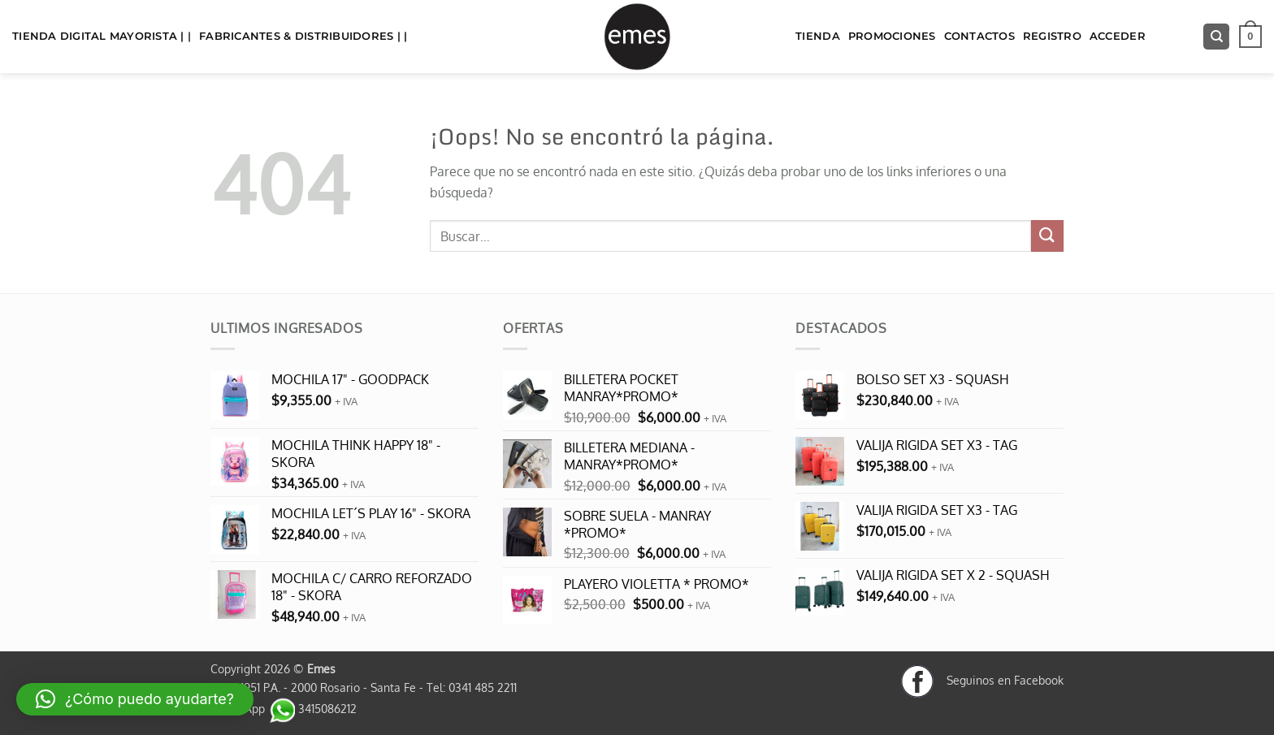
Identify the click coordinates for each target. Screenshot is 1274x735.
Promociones (892, 36)
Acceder (1118, 36)
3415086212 (312, 708)
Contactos (979, 36)
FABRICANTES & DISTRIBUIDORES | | (303, 36)
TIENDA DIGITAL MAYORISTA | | (101, 36)
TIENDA (817, 36)
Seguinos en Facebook (982, 679)
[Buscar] (1216, 37)
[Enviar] (1047, 236)
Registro (1052, 36)
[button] (1250, 36)
